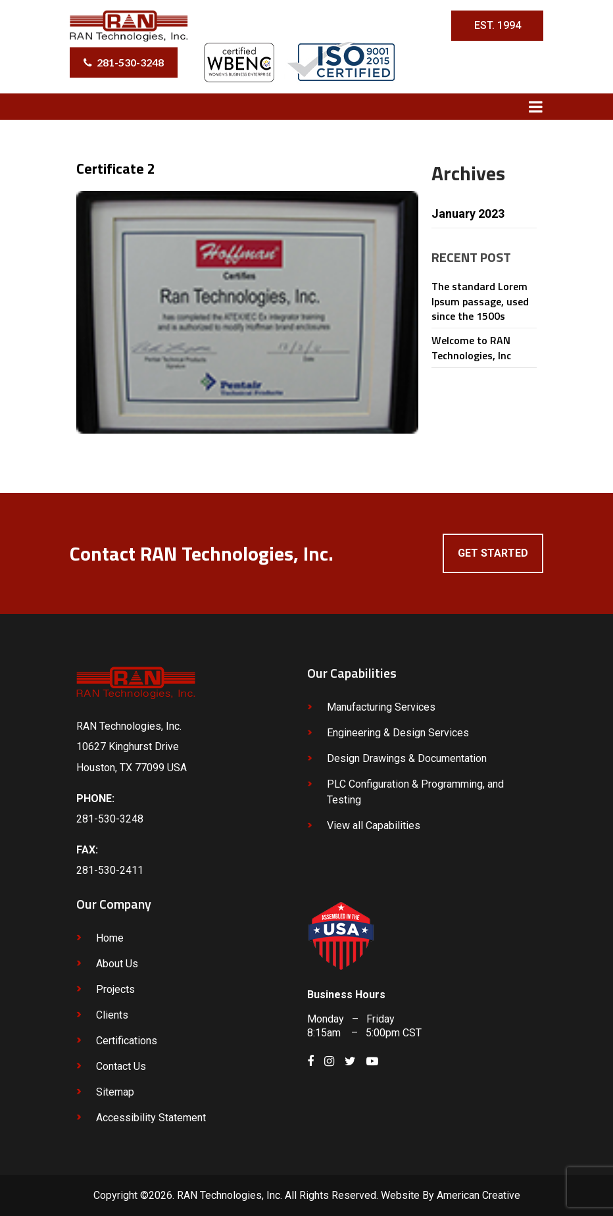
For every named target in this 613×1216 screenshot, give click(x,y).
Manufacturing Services (381, 707)
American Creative (478, 1195)
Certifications (126, 1040)
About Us (117, 963)
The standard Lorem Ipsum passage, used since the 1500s (480, 301)
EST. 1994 (497, 25)
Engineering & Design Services (398, 732)
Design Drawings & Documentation (407, 758)
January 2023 (467, 213)
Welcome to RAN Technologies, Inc (471, 347)
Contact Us (121, 1066)
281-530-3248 (130, 62)
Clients (112, 1015)
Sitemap (115, 1092)
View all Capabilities (373, 825)
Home (110, 938)
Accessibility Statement (151, 1117)
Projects (115, 989)
